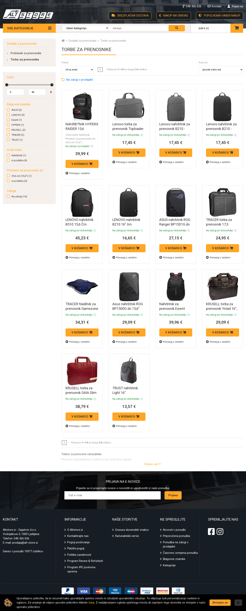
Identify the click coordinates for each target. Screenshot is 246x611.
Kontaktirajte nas (78, 536)
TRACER (18, 134)
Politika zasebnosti (79, 554)
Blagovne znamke (174, 559)
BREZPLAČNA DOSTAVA (130, 15)
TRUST (17, 139)
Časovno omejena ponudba (180, 553)
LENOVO (18, 114)
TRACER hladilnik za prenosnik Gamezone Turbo (82, 308)
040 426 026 (21, 538)
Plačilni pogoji (75, 548)
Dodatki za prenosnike (22, 43)
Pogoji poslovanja (78, 542)
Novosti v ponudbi (174, 530)
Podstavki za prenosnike (26, 53)
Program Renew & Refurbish (85, 561)
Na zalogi (19, 196)
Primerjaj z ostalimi (78, 173)
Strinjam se (220, 602)
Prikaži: (65, 62)
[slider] (6, 84)
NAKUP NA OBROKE (173, 15)
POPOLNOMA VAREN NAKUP (219, 15)
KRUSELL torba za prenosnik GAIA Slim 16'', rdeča (81, 392)
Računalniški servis (127, 536)
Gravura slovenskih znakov (132, 530)
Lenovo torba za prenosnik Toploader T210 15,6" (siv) (128, 128)
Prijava (173, 495)
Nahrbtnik (19, 155)
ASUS (17, 109)
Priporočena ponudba (176, 536)
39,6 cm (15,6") (22, 175)
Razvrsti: (203, 62)
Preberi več (152, 464)
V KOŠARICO (81, 164)
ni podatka (19, 160)
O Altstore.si (75, 530)
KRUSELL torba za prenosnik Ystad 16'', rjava (221, 308)
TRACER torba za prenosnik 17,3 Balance (219, 224)
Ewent (17, 119)
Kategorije (169, 565)
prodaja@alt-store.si (25, 542)
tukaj (91, 602)
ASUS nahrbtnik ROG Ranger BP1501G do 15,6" (174, 224)
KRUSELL (19, 129)
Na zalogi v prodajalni (79, 79)
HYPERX (18, 124)
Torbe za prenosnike (25, 59)
